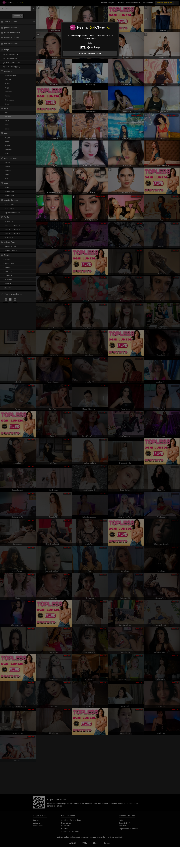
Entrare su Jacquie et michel (90, 53)
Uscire (90, 43)
